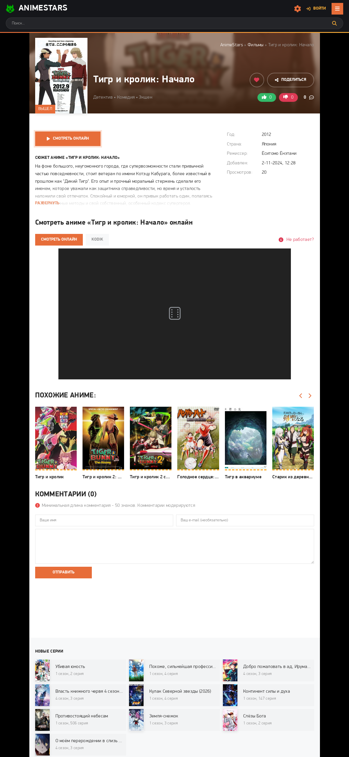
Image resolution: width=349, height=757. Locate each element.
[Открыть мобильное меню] (337, 9)
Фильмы (256, 45)
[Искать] (334, 23)
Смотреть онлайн (71, 138)
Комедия (126, 97)
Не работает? (300, 239)
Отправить (63, 572)
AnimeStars (231, 45)
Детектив (103, 97)
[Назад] (301, 396)
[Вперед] (309, 396)
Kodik (97, 239)
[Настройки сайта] (297, 8)
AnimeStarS (36, 8)
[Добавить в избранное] (257, 80)
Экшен (145, 97)
